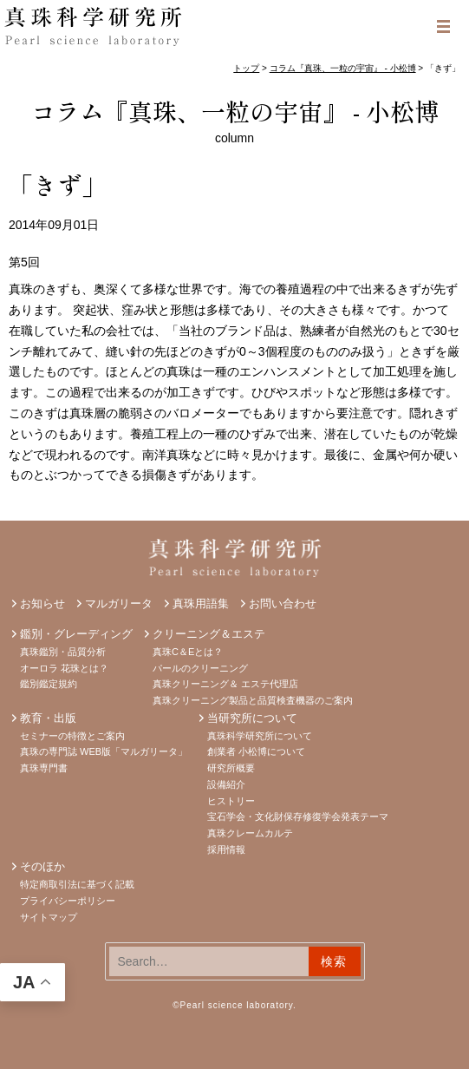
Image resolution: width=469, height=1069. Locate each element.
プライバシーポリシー (67, 900)
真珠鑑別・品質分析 (63, 651)
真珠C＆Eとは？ (188, 651)
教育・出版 (48, 718)
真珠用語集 (201, 603)
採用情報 (226, 849)
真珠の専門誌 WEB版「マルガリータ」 (103, 751)
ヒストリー (231, 801)
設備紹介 (226, 784)
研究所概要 (231, 768)
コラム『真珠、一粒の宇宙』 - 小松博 (235, 111)
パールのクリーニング (200, 668)
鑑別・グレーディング (76, 633)
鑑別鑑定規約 (48, 684)
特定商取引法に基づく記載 (77, 884)
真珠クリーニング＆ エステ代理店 (225, 684)
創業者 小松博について (256, 751)
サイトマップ (48, 917)
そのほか (42, 866)
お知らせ (42, 603)
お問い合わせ (282, 603)
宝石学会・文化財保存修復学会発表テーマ (297, 816)
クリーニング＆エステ (209, 633)
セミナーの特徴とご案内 (72, 736)
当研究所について (252, 718)
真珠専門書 (44, 768)
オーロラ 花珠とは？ (64, 668)
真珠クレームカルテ (250, 833)
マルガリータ (119, 603)
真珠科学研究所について (259, 736)
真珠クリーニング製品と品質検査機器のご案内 (253, 700)
